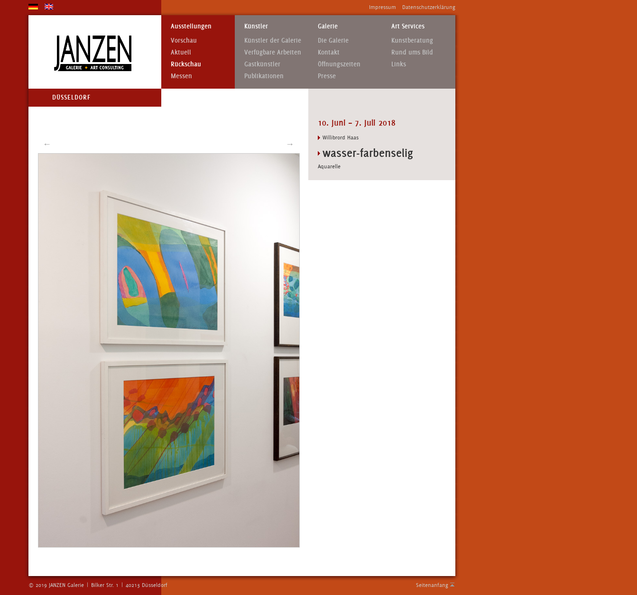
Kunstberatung (412, 41)
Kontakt (329, 52)
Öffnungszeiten (339, 64)
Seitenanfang (432, 585)
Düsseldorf (71, 97)
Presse (327, 76)
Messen (181, 76)
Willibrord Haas (341, 137)
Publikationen (264, 76)
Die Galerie (333, 41)
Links (398, 64)
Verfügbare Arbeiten (272, 52)
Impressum (382, 7)
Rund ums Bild (412, 52)
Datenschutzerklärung (428, 7)
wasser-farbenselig (368, 153)
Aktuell (181, 52)
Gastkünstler (262, 64)
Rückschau (186, 64)
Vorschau (184, 41)
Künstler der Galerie (272, 41)
